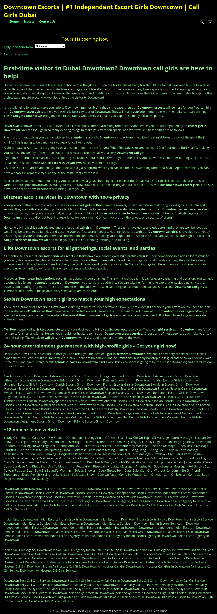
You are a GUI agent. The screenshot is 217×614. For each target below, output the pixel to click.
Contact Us (47, 21)
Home (14, 21)
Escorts (29, 21)
